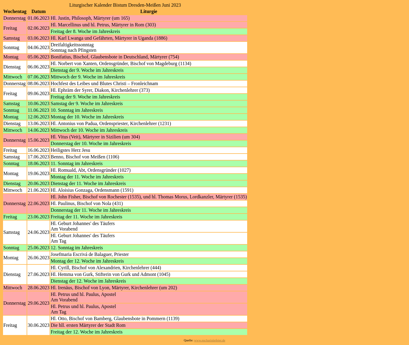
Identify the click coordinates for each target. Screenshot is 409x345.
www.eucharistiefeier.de (209, 340)
